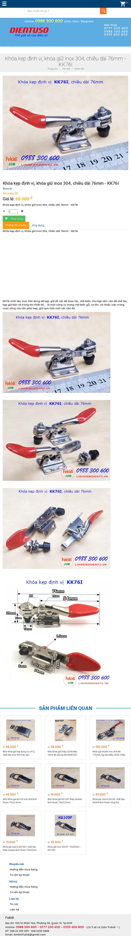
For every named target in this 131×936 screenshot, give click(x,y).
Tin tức (14, 904)
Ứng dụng (38, 225)
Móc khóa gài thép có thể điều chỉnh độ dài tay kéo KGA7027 (62, 753)
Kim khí (66, 68)
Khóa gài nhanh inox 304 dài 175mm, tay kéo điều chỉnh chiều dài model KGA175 (109, 753)
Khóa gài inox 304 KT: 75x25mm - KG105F (64, 848)
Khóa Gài (79, 68)
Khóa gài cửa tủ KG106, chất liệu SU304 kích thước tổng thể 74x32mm (109, 801)
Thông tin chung (15, 225)
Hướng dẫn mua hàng (24, 869)
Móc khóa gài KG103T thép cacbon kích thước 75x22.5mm (65, 801)
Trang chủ (52, 68)
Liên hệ (14, 909)
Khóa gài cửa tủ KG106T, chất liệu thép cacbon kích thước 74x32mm (20, 848)
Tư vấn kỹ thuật (19, 875)
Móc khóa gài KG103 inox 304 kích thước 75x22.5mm (20, 801)
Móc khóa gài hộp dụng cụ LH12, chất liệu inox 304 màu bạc (19, 753)
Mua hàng (14, 218)
